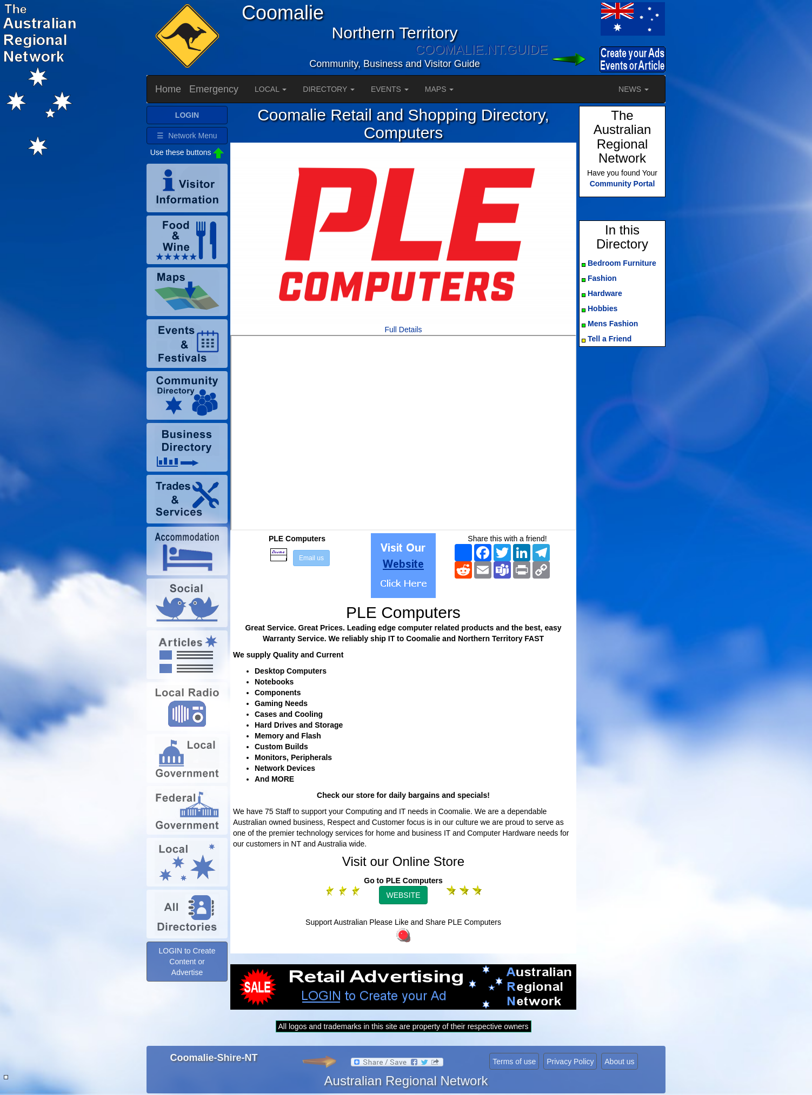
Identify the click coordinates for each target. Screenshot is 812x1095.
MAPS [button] (439, 89)
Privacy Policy (570, 1061)
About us (619, 1061)
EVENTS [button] (390, 89)
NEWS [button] (633, 89)
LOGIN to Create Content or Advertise (186, 961)
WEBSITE (403, 895)
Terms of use (514, 1061)
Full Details (403, 329)
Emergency (213, 89)
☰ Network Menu (187, 135)
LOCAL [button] (271, 89)
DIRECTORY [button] (329, 89)
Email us (311, 558)
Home (168, 89)
